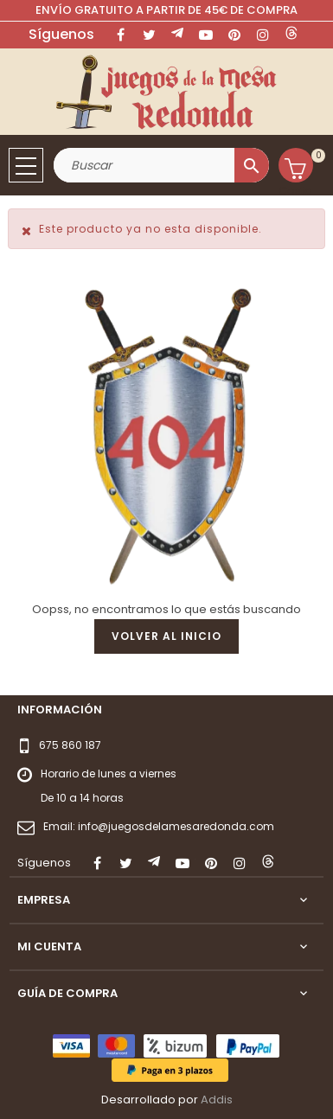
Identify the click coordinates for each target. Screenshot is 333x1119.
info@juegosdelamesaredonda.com (176, 826)
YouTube (206, 35)
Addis (217, 1099)
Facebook (120, 35)
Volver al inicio (166, 636)
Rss (177, 35)
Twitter (149, 35)
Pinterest (234, 35)
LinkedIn (291, 35)
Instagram (263, 35)
